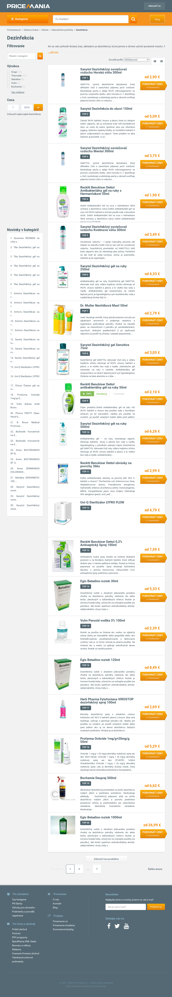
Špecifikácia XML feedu (24, 941)
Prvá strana (57, 869)
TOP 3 (85, 156)
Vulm (15, 83)
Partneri (16, 933)
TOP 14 (85, 586)
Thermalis (18, 75)
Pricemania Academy (64, 925)
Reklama (16, 949)
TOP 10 (85, 432)
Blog (157, 19)
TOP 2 (85, 114)
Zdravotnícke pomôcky (62, 30)
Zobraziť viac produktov (106, 859)
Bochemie (18, 86)
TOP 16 (85, 665)
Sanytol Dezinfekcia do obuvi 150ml (106, 109)
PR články (17, 903)
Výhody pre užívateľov (23, 907)
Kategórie (19, 19)
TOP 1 (85, 78)
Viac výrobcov (17, 92)
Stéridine (17, 79)
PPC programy (19, 937)
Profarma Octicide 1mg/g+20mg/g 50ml (105, 740)
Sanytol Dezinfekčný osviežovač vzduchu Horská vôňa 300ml (103, 70)
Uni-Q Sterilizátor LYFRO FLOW (102, 502)
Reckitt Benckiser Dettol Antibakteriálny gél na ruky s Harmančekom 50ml (101, 190)
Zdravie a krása (31, 30)
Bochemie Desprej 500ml (98, 778)
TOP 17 (85, 707)
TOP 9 (85, 401)
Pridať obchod (19, 929)
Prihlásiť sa (154, 6)
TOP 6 (85, 274)
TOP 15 (85, 626)
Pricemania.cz (60, 921)
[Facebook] (108, 927)
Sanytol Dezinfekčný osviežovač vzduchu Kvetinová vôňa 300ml (103, 228)
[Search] (133, 19)
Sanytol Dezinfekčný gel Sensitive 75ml (104, 346)
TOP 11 (85, 471)
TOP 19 (85, 783)
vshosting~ (101, 986)
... (88, 869)
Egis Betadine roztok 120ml (100, 660)
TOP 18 (85, 747)
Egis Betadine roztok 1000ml (101, 817)
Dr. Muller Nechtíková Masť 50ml (104, 305)
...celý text (53, 52)
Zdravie (44, 30)
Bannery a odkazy (21, 945)
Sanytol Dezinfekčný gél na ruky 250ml (103, 267)
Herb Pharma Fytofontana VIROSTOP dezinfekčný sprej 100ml (107, 700)
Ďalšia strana (155, 869)
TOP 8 (85, 353)
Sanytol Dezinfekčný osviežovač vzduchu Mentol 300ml (103, 149)
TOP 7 (85, 311)
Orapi (16, 72)
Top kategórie (19, 899)
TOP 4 (85, 199)
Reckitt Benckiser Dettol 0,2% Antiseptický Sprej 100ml (101, 543)
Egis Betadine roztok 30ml (99, 581)
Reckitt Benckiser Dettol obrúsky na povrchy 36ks (106, 464)
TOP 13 (85, 550)
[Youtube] (126, 927)
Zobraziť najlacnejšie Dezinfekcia (24, 114)
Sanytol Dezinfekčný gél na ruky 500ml (103, 425)
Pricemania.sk (14, 30)
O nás (56, 899)
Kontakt (57, 903)
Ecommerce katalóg (63, 929)
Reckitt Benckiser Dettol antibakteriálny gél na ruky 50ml (103, 385)
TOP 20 (85, 822)
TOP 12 (85, 507)
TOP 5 (85, 235)
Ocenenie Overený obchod (25, 953)
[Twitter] (117, 927)
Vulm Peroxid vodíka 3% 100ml (102, 620)
